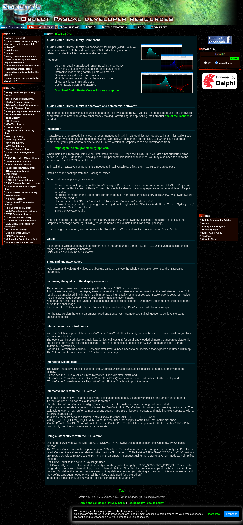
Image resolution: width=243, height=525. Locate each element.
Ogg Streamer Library (18, 232)
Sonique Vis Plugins (213, 226)
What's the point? (15, 38)
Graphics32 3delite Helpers (21, 220)
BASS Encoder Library (18, 164)
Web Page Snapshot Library (21, 211)
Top (70, 34)
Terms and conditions (92, 502)
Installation (12, 50)
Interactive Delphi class (19, 68)
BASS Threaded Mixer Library (22, 158)
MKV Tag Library (15, 142)
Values (9, 53)
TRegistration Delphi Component (16, 172)
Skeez (9, 95)
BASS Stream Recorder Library (23, 183)
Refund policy (136, 502)
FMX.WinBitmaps (15, 236)
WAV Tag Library (15, 146)
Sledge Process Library (19, 102)
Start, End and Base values (21, 56)
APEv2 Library (14, 127)
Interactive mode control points (23, 65)
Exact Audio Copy (212, 232)
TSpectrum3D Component (20, 114)
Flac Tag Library (15, 136)
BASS (205, 223)
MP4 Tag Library (15, 124)
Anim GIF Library (15, 198)
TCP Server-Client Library (20, 98)
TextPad (206, 236)
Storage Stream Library (19, 149)
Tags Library (13, 117)
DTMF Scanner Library (18, 214)
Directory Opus (210, 229)
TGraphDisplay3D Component (22, 105)
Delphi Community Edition (216, 220)
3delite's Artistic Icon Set (20, 242)
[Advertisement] (22, 307)
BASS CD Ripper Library (19, 180)
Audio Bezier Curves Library (21, 192)
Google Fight (209, 239)
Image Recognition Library (20, 167)
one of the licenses (177, 116)
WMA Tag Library (15, 139)
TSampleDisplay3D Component (23, 111)
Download (60, 34)
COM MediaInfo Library (18, 217)
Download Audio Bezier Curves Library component (88, 90)
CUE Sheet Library (16, 177)
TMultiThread (13, 195)
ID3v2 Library (13, 121)
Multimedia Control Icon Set (21, 239)
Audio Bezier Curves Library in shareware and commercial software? (22, 44)
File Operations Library (19, 207)
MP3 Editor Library (16, 229)
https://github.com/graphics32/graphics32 (82, 148)
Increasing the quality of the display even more (20, 61)
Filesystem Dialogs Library (21, 92)
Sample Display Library (19, 108)
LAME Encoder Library (18, 161)
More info (214, 514)
